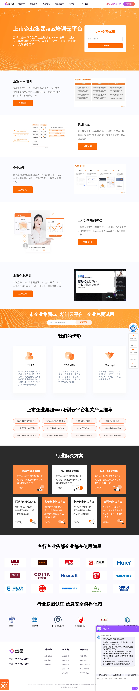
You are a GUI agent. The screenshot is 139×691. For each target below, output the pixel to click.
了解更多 (20, 488)
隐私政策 (83, 660)
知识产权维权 (85, 664)
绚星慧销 (46, 4)
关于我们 (85, 4)
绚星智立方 (59, 4)
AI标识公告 (84, 673)
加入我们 (65, 673)
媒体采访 (65, 669)
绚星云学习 (48, 656)
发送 (134, 688)
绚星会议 (47, 664)
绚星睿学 (33, 4)
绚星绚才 (21, 4)
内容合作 (65, 656)
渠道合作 (65, 664)
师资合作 (65, 660)
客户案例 (72, 4)
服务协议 (83, 656)
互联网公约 (84, 669)
